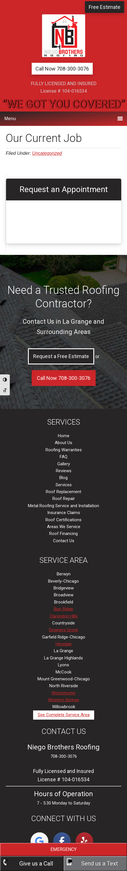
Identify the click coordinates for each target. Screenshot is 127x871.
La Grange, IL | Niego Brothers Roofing (63, 35)
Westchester (64, 693)
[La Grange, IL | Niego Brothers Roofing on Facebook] (62, 841)
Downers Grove (63, 629)
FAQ (63, 456)
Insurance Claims (63, 512)
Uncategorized (47, 153)
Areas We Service (63, 526)
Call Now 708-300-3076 (62, 69)
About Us (63, 442)
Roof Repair (63, 498)
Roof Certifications (63, 519)
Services (64, 484)
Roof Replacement (63, 491)
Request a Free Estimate (61, 356)
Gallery (63, 463)
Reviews (63, 470)
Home (63, 435)
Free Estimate (104, 7)
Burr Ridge (63, 609)
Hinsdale (64, 644)
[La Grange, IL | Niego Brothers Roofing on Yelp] (84, 841)
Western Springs (63, 699)
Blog (63, 477)
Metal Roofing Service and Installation (63, 505)
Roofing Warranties (64, 449)
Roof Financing (63, 533)
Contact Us (63, 540)
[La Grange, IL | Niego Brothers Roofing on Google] (39, 841)
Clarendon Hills (64, 616)
